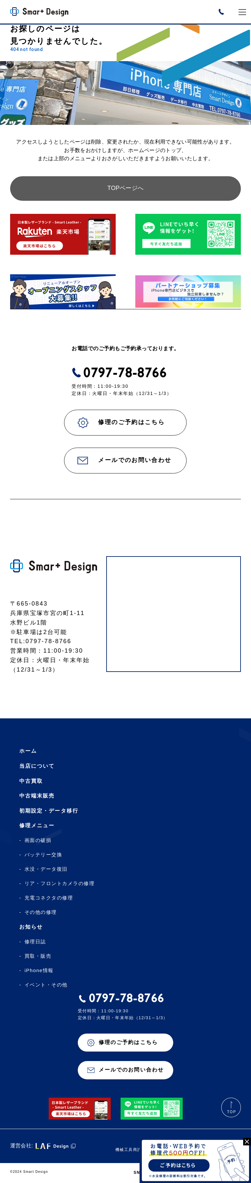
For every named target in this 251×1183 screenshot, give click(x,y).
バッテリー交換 (43, 855)
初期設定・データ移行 (48, 811)
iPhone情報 (39, 970)
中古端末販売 (37, 796)
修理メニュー (37, 826)
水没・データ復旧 (46, 869)
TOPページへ (126, 188)
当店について (37, 766)
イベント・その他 (46, 985)
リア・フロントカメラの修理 (60, 883)
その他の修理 (41, 912)
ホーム (28, 751)
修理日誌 (35, 942)
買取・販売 (38, 956)
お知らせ (31, 927)
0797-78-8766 (125, 373)
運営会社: (42, 1146)
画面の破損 (38, 840)
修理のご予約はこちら (131, 422)
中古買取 (31, 781)
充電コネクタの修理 (49, 898)
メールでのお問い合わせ (134, 460)
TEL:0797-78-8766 (41, 641)
